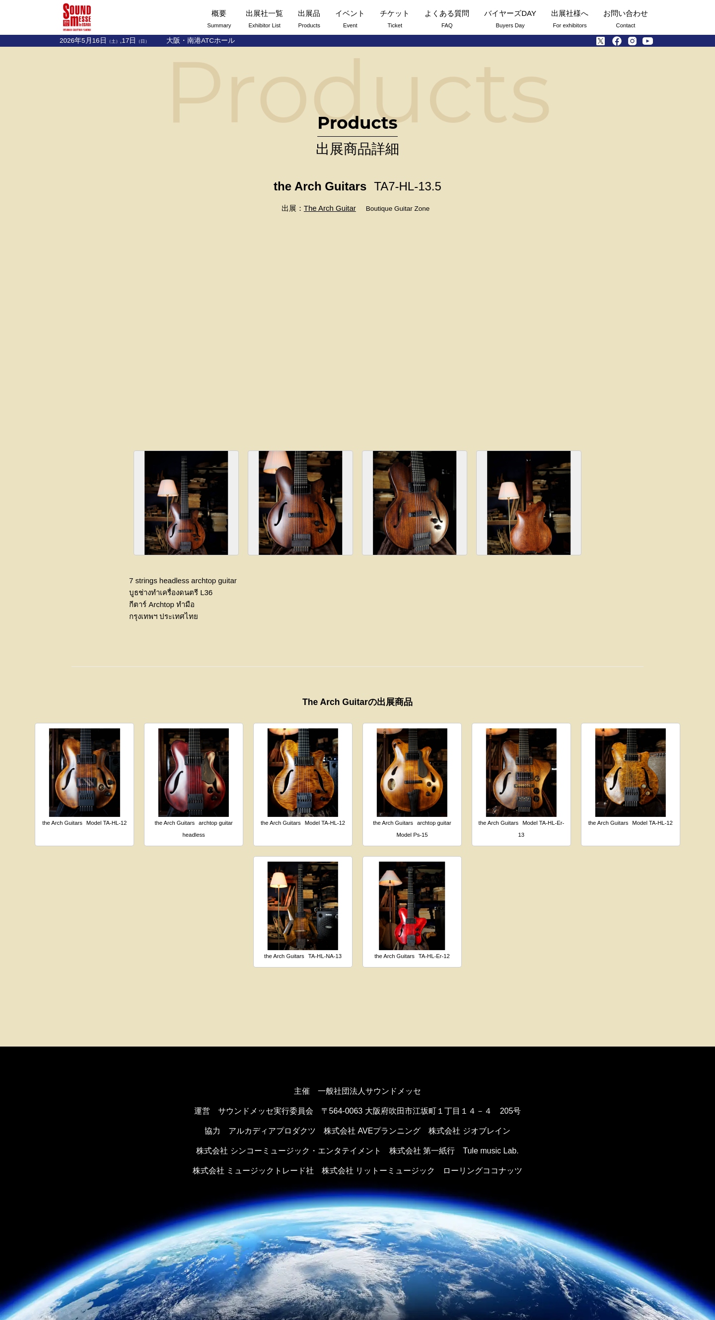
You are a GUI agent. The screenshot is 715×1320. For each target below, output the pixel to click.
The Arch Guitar (330, 208)
